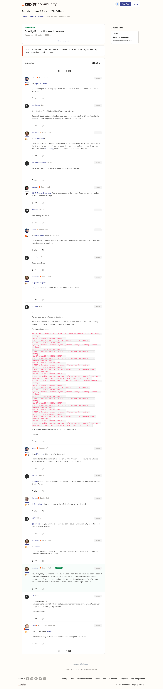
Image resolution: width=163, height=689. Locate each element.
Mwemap (35, 187)
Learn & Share (41, 11)
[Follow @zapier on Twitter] (40, 678)
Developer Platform (84, 679)
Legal (134, 684)
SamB (34, 625)
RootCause (36, 105)
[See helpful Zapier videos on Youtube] (44, 678)
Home (24, 17)
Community (48, 148)
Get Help (27, 11)
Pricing (64, 679)
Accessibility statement (89, 669)
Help (72, 679)
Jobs (104, 679)
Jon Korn (35, 475)
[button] (125, 4)
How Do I (41, 17)
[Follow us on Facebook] (27, 678)
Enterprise (112, 679)
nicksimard (35, 132)
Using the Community (121, 37)
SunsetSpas (36, 257)
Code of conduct (119, 33)
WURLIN (35, 210)
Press (97, 679)
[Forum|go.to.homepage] (40, 4)
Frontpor (35, 306)
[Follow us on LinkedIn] (31, 678)
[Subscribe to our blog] (36, 678)
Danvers (35, 498)
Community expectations (123, 41)
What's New (58, 11)
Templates (124, 679)
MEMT (34, 518)
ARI (33, 596)
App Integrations (138, 679)
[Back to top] (159, 666)
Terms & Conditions (73, 669)
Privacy (141, 684)
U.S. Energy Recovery (40, 162)
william (34, 78)
